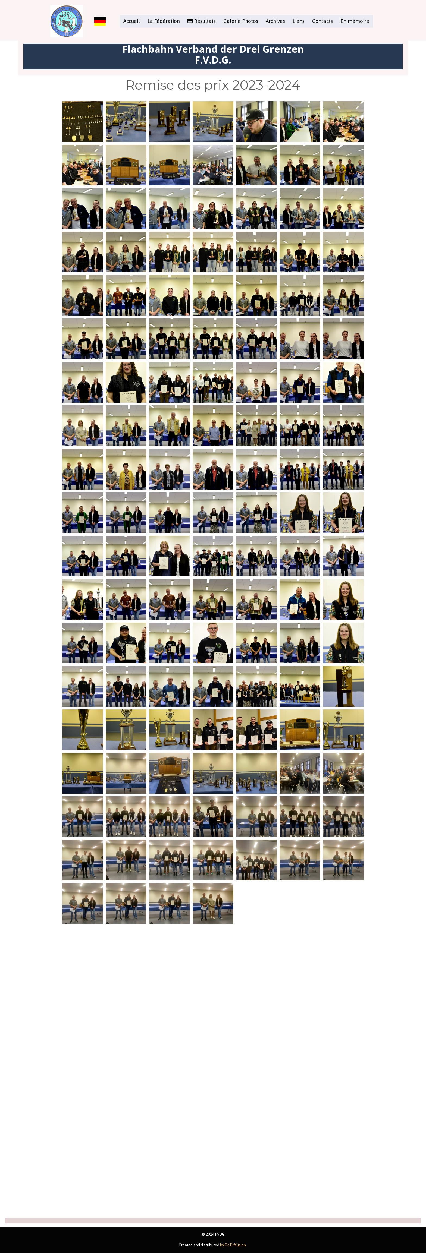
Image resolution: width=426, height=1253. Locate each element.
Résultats (201, 21)
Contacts (322, 21)
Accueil (131, 21)
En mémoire (354, 21)
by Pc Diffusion (233, 1245)
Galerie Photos (240, 21)
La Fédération (164, 21)
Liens (299, 21)
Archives (275, 21)
